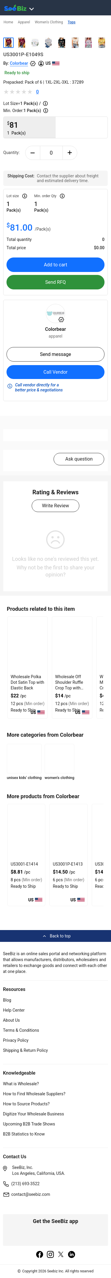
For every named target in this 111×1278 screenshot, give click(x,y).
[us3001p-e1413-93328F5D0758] (68, 832)
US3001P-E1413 (68, 864)
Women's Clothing (49, 22)
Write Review (55, 505)
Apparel (24, 22)
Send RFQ (55, 282)
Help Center (14, 1010)
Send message (55, 354)
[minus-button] (32, 153)
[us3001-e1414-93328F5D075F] (26, 832)
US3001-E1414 (24, 864)
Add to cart (55, 265)
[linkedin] (71, 1255)
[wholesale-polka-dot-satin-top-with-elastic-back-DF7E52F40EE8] (27, 645)
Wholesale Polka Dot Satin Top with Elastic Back (27, 682)
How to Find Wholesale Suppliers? (34, 1093)
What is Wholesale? (21, 1083)
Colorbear (19, 63)
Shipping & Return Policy (25, 1050)
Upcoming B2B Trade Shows (29, 1124)
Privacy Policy (15, 1040)
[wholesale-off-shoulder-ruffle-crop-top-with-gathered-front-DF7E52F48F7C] (72, 645)
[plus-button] (70, 153)
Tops (71, 22)
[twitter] (61, 1255)
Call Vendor (56, 372)
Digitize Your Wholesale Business (33, 1114)
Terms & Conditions (21, 1030)
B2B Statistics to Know (24, 1134)
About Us (11, 1020)
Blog (7, 1000)
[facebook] (39, 1255)
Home (8, 22)
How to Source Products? (26, 1104)
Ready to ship (16, 72)
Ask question (79, 459)
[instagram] (50, 1255)
